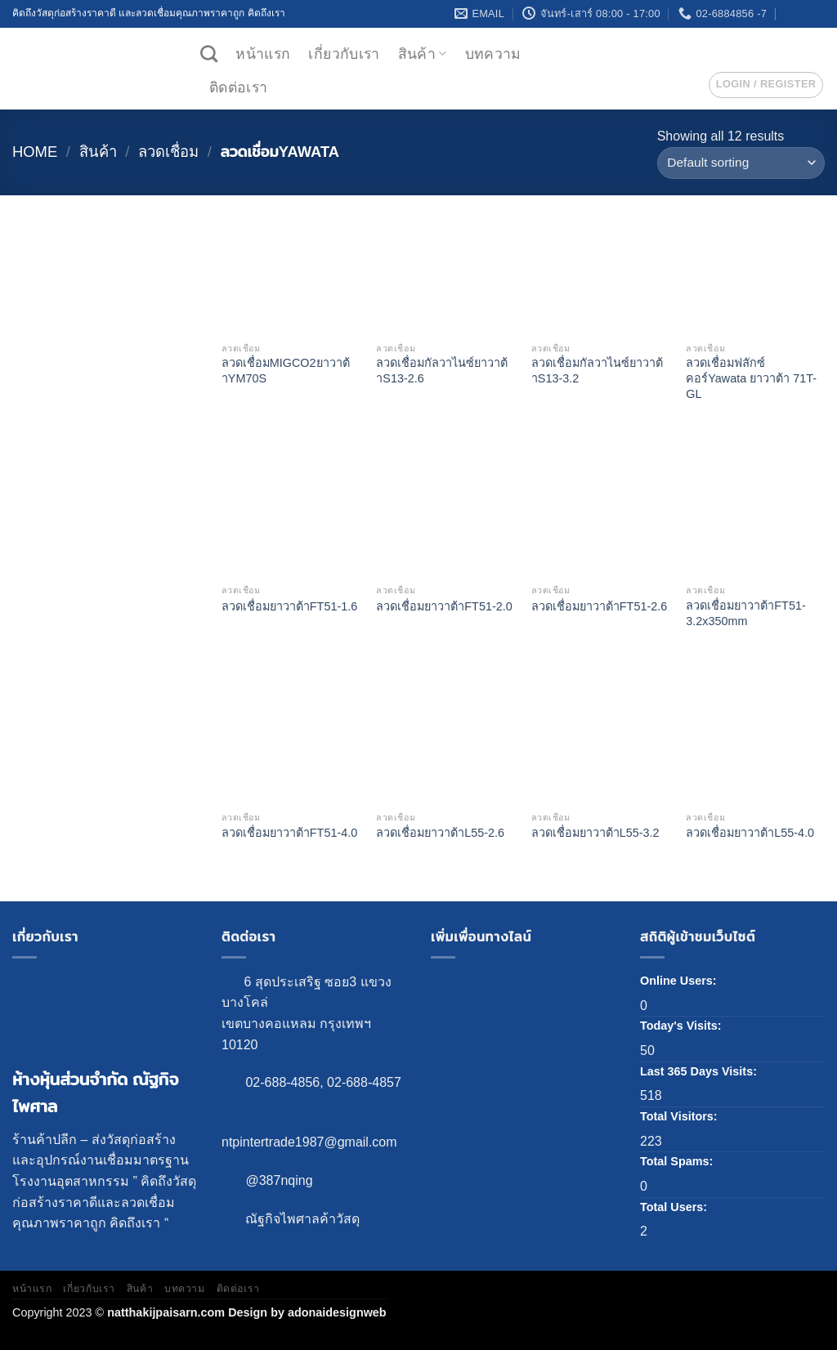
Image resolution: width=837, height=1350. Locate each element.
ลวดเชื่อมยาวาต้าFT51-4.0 (289, 832)
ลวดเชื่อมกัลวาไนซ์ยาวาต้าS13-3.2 (597, 370)
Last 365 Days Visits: (700, 1071)
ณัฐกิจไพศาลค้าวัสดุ (302, 1219)
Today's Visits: (682, 1025)
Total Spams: (678, 1161)
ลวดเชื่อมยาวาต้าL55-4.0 (750, 832)
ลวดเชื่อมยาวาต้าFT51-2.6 (599, 606)
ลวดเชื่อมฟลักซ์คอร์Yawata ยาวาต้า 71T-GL (751, 378)
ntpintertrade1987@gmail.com (309, 1142)
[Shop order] (741, 163)
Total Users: (675, 1207)
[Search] (208, 53)
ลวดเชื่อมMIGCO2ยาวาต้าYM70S (286, 370)
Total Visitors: (680, 1116)
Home (34, 151)
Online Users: (680, 980)
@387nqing (278, 1180)
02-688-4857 (364, 1082)
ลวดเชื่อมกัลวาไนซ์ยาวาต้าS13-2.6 (442, 370)
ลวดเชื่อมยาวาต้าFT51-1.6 (289, 606)
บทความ (493, 54)
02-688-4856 (282, 1082)
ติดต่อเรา (238, 87)
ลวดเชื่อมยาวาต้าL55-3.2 (595, 832)
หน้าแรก (262, 54)
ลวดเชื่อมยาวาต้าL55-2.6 (440, 832)
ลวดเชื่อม (168, 151)
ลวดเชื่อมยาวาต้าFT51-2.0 (444, 606)
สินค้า (422, 54)
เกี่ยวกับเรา (343, 54)
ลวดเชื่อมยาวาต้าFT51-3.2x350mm (745, 613)
